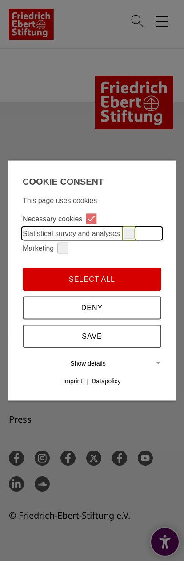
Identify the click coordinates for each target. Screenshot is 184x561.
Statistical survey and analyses (79, 233)
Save (92, 336)
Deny (92, 307)
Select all (92, 279)
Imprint (72, 381)
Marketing (45, 248)
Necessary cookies (60, 218)
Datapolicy (106, 381)
